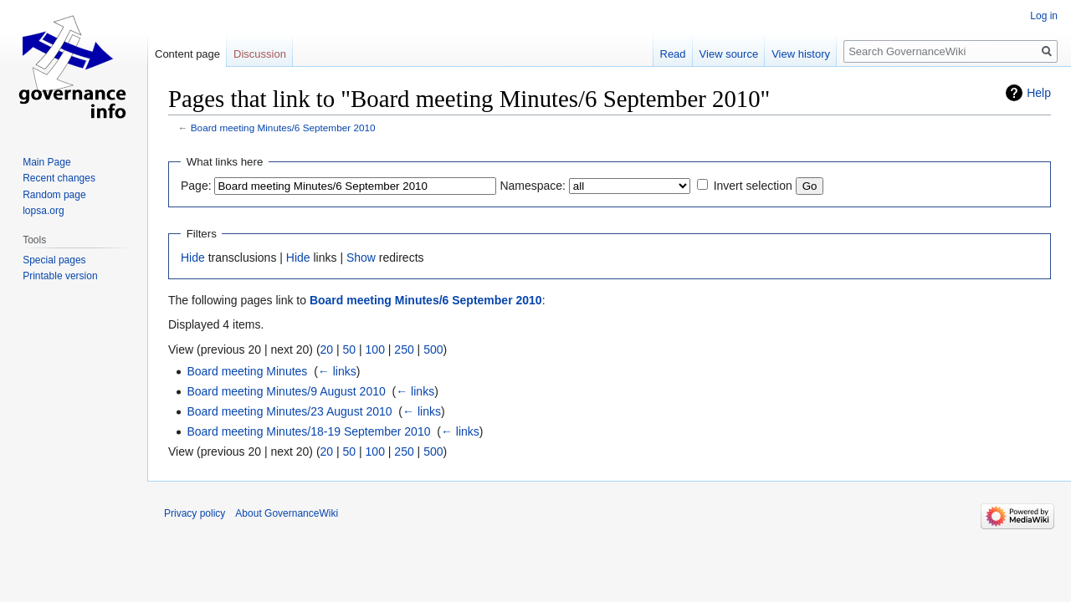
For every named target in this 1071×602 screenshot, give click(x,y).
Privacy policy (194, 513)
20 (327, 349)
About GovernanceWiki (286, 513)
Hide (193, 257)
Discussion (259, 54)
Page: (196, 185)
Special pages (54, 260)
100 (375, 349)
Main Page (46, 162)
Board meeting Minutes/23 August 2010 (289, 411)
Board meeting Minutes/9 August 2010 (286, 391)
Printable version (60, 276)
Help (1039, 92)
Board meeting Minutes (247, 371)
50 (349, 349)
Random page (54, 195)
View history (800, 54)
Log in (1044, 16)
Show (361, 257)
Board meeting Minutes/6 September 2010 (283, 127)
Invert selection (753, 185)
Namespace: (533, 185)
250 (403, 349)
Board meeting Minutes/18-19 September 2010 (308, 431)
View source (729, 54)
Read (673, 54)
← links (337, 371)
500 (433, 349)
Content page (187, 54)
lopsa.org (43, 211)
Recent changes (59, 178)
